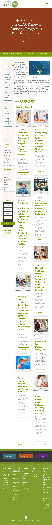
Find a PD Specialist (15, 479)
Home (3, 53)
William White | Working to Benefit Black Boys (8, 121)
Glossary (5, 490)
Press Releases (5, 487)
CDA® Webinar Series (7, 113)
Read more (23, 174)
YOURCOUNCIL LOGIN (9, 456)
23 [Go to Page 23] (41, 444)
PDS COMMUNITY (26, 456)
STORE (42, 456)
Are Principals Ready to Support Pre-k (7, 95)
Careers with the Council (6, 475)
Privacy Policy (14, 520)
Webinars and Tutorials (16, 491)
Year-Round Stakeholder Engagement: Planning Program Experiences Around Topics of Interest (23, 143)
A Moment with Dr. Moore (7, 87)
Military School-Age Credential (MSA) (25, 483)
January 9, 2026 (21, 129)
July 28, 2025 (20, 375)
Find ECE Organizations (16, 487)
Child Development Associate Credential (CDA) (25, 475)
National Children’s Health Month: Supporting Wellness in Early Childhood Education (40, 279)
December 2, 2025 (39, 197)
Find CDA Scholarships (16, 475)
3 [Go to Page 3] (29, 444)
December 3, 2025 (39, 129)
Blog (14, 500)
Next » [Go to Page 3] (45, 444)
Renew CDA (35, 474)
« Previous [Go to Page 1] (19, 444)
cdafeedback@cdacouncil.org (12, 165)
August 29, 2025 (21, 294)
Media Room (6, 484)
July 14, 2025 (38, 394)
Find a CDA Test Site (16, 483)
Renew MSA (35, 476)
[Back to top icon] (26, 517)
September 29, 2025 (39, 265)
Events (5, 478)
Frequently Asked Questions (15, 495)
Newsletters (9, 53)
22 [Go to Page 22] (38, 444)
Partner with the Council (25, 489)
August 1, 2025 (38, 338)
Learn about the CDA (6, 481)
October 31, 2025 (21, 200)
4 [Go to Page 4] (32, 444)
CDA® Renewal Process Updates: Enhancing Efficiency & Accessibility (40, 405)
